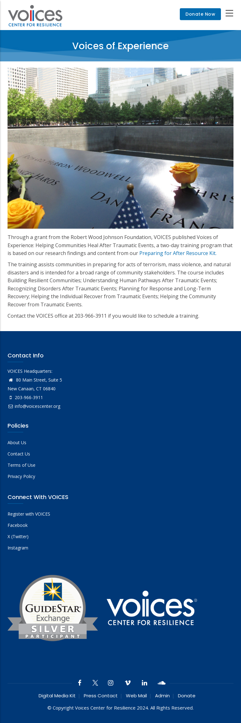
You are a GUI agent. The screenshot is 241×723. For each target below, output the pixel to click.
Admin (162, 695)
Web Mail (136, 695)
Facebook (18, 525)
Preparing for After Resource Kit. (178, 253)
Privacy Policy (21, 476)
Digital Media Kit (57, 695)
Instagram (18, 548)
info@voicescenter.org (34, 406)
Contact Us (19, 454)
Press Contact (101, 695)
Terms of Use (21, 465)
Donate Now (200, 14)
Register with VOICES (29, 514)
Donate (186, 695)
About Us (17, 442)
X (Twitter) (18, 536)
